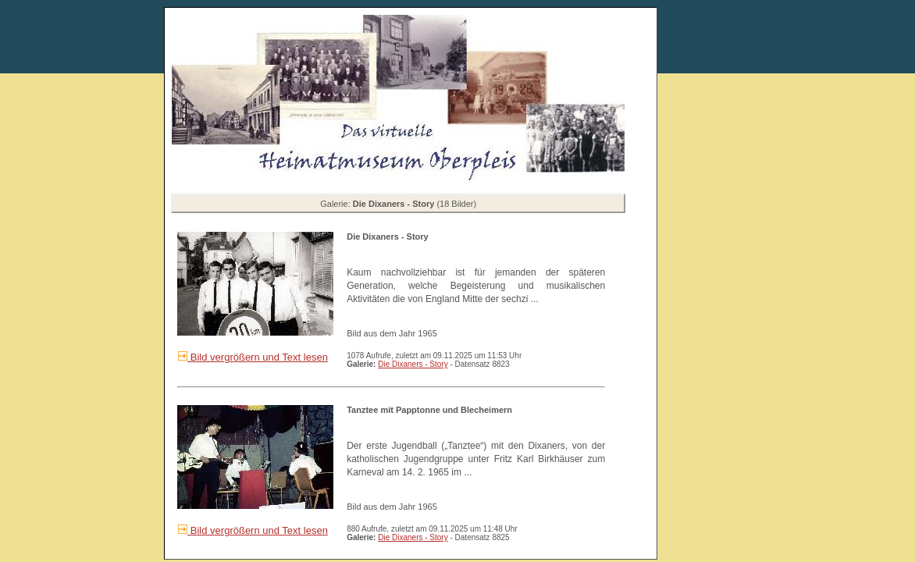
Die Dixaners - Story (412, 364)
